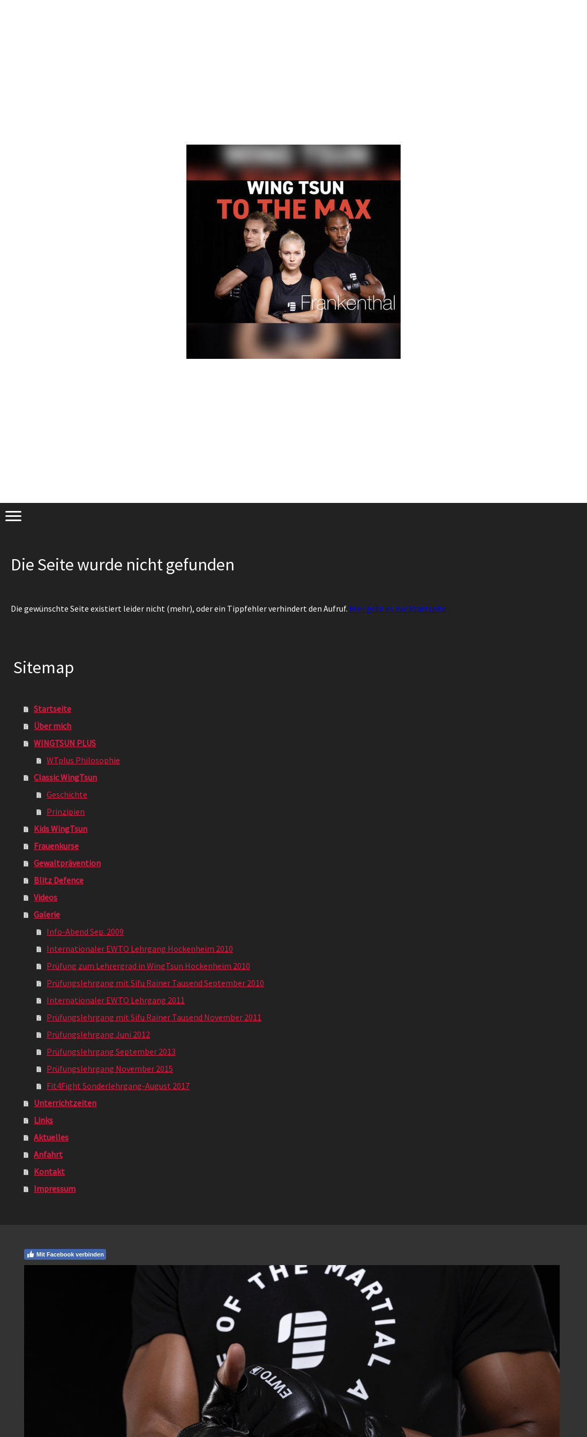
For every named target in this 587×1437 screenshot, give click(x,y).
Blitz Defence (59, 880)
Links (43, 1120)
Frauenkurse (56, 845)
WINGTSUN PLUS (65, 743)
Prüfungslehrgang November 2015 (110, 1068)
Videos (45, 897)
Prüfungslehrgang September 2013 (111, 1051)
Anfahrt (48, 1154)
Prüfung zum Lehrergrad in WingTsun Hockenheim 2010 (148, 965)
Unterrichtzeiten (65, 1102)
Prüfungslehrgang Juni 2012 (98, 1034)
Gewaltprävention (67, 862)
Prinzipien (66, 811)
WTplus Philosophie (83, 760)
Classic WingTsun (65, 777)
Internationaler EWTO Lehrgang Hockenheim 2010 (140, 948)
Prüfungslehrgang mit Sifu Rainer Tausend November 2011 (154, 1017)
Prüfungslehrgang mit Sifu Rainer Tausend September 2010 (155, 982)
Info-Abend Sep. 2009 (85, 931)
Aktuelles (51, 1137)
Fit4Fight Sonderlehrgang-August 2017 (118, 1085)
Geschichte (67, 794)
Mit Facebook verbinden (65, 1254)
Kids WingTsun (60, 828)
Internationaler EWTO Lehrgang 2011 (116, 1000)
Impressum (55, 1188)
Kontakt (49, 1171)
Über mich (52, 725)
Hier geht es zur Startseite (397, 608)
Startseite (52, 708)
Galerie (47, 914)
